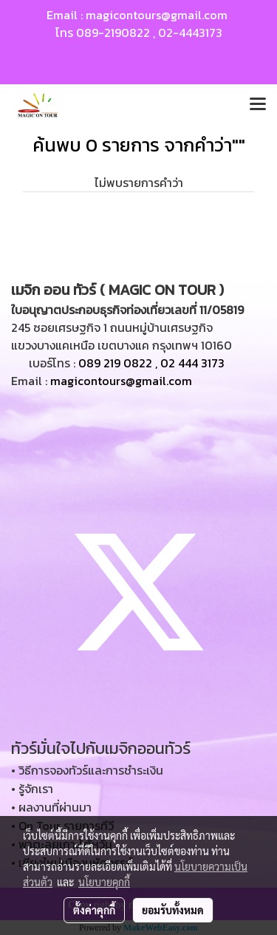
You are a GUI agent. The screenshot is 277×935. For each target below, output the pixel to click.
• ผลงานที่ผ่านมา (51, 807)
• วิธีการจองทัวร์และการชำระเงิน (87, 770)
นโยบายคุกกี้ (104, 881)
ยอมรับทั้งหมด (173, 910)
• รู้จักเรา (32, 789)
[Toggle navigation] (258, 105)
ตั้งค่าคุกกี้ (94, 910)
